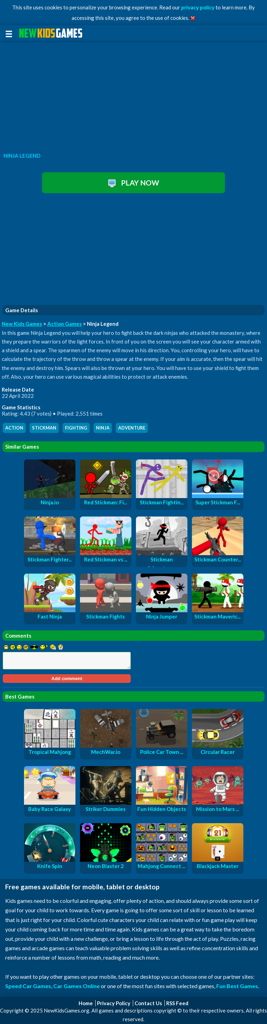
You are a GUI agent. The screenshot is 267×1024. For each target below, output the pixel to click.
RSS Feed (177, 1003)
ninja (103, 428)
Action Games (64, 324)
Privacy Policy (113, 1003)
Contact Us (148, 1003)
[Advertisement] (133, 95)
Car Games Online (76, 986)
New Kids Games (22, 324)
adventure (131, 428)
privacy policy (198, 7)
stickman (44, 428)
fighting (76, 428)
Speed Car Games (28, 986)
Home (86, 1003)
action (14, 428)
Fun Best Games (237, 986)
